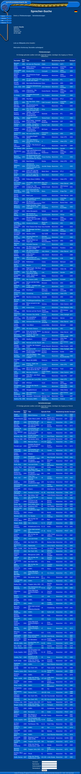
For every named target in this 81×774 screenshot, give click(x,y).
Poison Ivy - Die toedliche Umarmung (33, 186)
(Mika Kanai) (16, 214)
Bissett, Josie (16, 64)
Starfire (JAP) (30, 233)
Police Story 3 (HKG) (33, 179)
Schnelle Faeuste (32, 244)
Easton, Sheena (16, 113)
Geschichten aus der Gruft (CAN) (33, 422)
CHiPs (30, 568)
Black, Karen (18, 495)
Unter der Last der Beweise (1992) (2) (32, 174)
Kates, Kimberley (17, 368)
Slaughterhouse (31, 390)
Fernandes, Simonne (17, 183)
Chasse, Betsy (16, 535)
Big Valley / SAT (33, 495)
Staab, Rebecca (17, 481)
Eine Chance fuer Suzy (33, 226)
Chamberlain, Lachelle (18, 580)
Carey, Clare (16, 304)
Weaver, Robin (16, 202)
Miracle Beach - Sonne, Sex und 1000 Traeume (33, 219)
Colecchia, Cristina (17, 379)
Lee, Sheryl (17, 148)
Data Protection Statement (53, 773)
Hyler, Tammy (16, 389)
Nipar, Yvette (18, 548)
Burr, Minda (18, 646)
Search (3, 16)
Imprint (27, 773)
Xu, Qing (17, 248)
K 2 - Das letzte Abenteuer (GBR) (32, 272)
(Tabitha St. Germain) (17, 429)
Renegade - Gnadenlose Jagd (34, 457)
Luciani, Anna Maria (17, 223)
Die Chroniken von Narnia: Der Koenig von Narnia (34, 719)
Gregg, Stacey (16, 667)
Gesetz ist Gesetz (32, 223)
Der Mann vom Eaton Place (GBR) (34, 469)
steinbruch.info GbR (40, 773)
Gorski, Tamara (16, 83)
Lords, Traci (18, 467)
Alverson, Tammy (17, 568)
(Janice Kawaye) (17, 526)
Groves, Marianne (17, 121)
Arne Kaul (71, 773)
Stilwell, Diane (16, 558)
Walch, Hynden (16, 199)
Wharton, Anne (17, 632)
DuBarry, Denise (17, 727)
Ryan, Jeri (17, 477)
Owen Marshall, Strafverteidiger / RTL (33, 573)
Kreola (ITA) (30, 71)
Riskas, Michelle (16, 615)
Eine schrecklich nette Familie (33, 636)
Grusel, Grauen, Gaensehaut (33, 432)
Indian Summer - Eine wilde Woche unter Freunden (33, 207)
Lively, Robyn (16, 325)
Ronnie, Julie (18, 516)
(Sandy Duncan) (16, 425)
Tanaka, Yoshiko (16, 346)
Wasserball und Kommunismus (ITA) (33, 258)
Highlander (31, 467)
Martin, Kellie (18, 506)
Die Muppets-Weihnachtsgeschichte (33, 202)
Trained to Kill (30, 349)
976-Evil (29, 383)
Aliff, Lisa (17, 349)
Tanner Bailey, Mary (18, 519)
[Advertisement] (50, 30)
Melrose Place (32, 442)
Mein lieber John (33, 504)
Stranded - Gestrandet (33, 396)
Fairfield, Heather (17, 457)
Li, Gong (17, 95)
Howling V (29, 290)
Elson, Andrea (16, 498)
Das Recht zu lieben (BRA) (32, 715)
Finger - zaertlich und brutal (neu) (33, 286)
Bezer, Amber (16, 351)
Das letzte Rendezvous (33, 83)
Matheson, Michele (17, 639)
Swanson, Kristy (17, 293)
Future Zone (30, 307)
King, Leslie (18, 685)
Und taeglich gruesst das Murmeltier (33, 199)
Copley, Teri (18, 657)
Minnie (28, 265)
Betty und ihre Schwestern (31, 67)
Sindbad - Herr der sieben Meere (32, 335)
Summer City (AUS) (32, 314)
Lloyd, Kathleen (17, 542)
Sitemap (22, 773)
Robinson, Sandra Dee (18, 473)
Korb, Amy (17, 464)
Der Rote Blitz (32, 548)
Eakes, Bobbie (16, 453)
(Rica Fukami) (18, 418)
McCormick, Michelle (18, 508)
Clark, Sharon (18, 648)
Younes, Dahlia (16, 211)
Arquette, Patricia (17, 261)
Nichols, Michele (16, 749)
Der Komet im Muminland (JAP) (32, 214)
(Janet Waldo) (16, 251)
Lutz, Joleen (16, 372)
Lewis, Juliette (16, 91)
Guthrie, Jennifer (16, 460)
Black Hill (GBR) (31, 360)
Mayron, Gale (18, 439)
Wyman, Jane (16, 244)
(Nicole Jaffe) (18, 643)
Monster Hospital (32, 372)
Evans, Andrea (16, 596)
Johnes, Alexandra (17, 318)
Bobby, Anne (16, 171)
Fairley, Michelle (16, 117)
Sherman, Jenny (17, 619)
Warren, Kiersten (16, 105)
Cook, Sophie (18, 652)
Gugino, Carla (18, 671)
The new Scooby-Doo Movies (33, 425)
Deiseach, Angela (17, 738)
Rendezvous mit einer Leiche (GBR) (33, 351)
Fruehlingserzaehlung (33, 300)
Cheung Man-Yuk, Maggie (17, 179)
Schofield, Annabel (17, 233)
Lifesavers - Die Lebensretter (31, 91)
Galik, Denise (18, 757)
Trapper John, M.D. (34, 584)
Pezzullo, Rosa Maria (17, 191)
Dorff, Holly (17, 660)
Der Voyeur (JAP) (32, 279)
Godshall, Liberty (17, 664)
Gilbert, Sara (16, 186)
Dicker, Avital (16, 109)
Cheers (30, 454)
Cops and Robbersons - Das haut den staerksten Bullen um (33, 152)
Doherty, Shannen (17, 587)
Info (2, 20)
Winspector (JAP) (34, 554)
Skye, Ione (17, 396)
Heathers (29, 339)
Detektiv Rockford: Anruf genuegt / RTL (34, 446)
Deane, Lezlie (16, 382)
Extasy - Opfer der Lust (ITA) (32, 364)
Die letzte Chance (32, 328)
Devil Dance (30, 161)
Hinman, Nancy (16, 674)
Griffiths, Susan (17, 501)
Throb (30, 753)
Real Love (29, 195)
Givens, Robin (16, 79)
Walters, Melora (16, 711)
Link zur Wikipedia (19, 43)
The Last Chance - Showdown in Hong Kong (32, 141)
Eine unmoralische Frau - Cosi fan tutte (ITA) (32, 191)
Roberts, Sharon (17, 469)
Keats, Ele (17, 504)
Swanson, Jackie (17, 489)
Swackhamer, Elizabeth (18, 485)
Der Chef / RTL (33, 542)
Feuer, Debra (16, 268)
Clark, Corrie (16, 67)
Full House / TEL (33, 724)
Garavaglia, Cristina (17, 71)
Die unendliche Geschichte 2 (31, 318)
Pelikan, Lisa (18, 702)
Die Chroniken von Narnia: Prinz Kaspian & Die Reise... (34, 652)
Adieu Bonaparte (31, 211)
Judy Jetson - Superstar (30, 254)
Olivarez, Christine (17, 699)
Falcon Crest (32, 671)
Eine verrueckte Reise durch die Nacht (33, 332)
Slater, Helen (16, 98)
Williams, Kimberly (17, 206)
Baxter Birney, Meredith (17, 573)
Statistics (3, 18)
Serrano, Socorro (17, 551)
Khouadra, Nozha (17, 275)
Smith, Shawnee (17, 237)
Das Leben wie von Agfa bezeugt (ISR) (32, 109)
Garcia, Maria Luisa (16, 75)
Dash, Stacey (16, 265)
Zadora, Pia (17, 399)
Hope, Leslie (18, 678)
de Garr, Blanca (16, 723)
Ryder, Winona (16, 339)
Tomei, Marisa (16, 102)
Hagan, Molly (18, 523)
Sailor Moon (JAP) (34, 418)
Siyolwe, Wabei (16, 342)
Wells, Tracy (16, 161)
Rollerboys (30, 262)
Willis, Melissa (16, 565)
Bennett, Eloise (16, 300)
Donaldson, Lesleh (17, 386)
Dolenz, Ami (16, 218)
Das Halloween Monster (31, 393)
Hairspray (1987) (31, 399)
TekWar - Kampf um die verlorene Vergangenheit (32, 113)
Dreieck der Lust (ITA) (33, 379)
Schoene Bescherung (33, 321)
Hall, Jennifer (16, 311)
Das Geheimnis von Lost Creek (34, 587)
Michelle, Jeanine (17, 607)
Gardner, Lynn (17, 360)
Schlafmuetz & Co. (34, 526)
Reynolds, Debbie (17, 226)
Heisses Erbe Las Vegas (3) (32, 240)
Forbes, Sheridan (17, 355)
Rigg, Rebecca (17, 230)
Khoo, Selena (16, 141)
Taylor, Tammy (16, 708)
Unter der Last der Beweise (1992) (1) (32, 171)
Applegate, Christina (17, 492)
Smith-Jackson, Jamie (17, 623)
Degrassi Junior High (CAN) (33, 738)
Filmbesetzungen (25, 15)
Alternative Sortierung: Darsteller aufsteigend (28, 47)
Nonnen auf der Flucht (33, 311)
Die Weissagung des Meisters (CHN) (33, 247)
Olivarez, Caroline (17, 695)
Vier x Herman (32, 523)
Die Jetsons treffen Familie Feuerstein (32, 251)
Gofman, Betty (17, 715)
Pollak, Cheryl (16, 441)
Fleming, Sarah (17, 538)
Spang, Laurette (16, 628)
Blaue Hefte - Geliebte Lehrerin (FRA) (33, 121)
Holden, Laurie (16, 124)
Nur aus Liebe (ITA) (32, 133)
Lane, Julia (17, 86)
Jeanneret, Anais (17, 133)
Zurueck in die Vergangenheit (33, 501)
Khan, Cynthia (16, 137)
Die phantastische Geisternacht (32, 105)
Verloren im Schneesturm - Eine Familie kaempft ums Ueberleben (33, 166)
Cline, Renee (16, 307)
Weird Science (32, 415)
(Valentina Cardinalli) (17, 450)
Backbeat (29, 148)
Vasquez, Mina (17, 734)
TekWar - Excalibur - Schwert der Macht (32, 124)
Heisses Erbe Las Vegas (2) (32, 237)
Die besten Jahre (33, 439)
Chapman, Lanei (17, 530)
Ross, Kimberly (17, 393)
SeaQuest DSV (33, 506)
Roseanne (31, 712)
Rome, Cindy (16, 375)
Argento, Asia (17, 258)
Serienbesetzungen (38, 15)
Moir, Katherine (17, 745)
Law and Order (33, 464)
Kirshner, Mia (18, 436)
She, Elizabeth (17, 289)
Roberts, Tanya (17, 286)
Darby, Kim (17, 584)
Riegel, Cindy (18, 705)
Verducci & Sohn (33, 492)
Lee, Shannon (17, 145)
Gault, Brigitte (16, 599)
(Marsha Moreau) (16, 422)
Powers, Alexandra (17, 156)
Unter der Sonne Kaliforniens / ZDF (34, 660)
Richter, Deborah (17, 512)
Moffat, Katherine (17, 611)
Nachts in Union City (33, 297)
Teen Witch (30, 325)
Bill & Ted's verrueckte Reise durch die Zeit (33, 368)
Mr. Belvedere (32, 639)
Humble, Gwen (16, 681)
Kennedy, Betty (17, 603)
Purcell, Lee (18, 446)
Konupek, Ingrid (17, 741)
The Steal (29, 99)
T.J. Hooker (31, 516)
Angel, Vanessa (16, 415)
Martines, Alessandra (17, 335)
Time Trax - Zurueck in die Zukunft (32, 477)
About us (3, 22)
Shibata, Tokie (16, 554)
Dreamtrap (29, 293)
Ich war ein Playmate (33, 64)
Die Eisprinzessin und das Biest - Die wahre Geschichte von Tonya (33, 157)
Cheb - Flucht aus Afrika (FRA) (32, 275)
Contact (16, 773)
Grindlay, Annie (17, 272)
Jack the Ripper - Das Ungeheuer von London (33, 356)
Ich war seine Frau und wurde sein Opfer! (33, 79)
